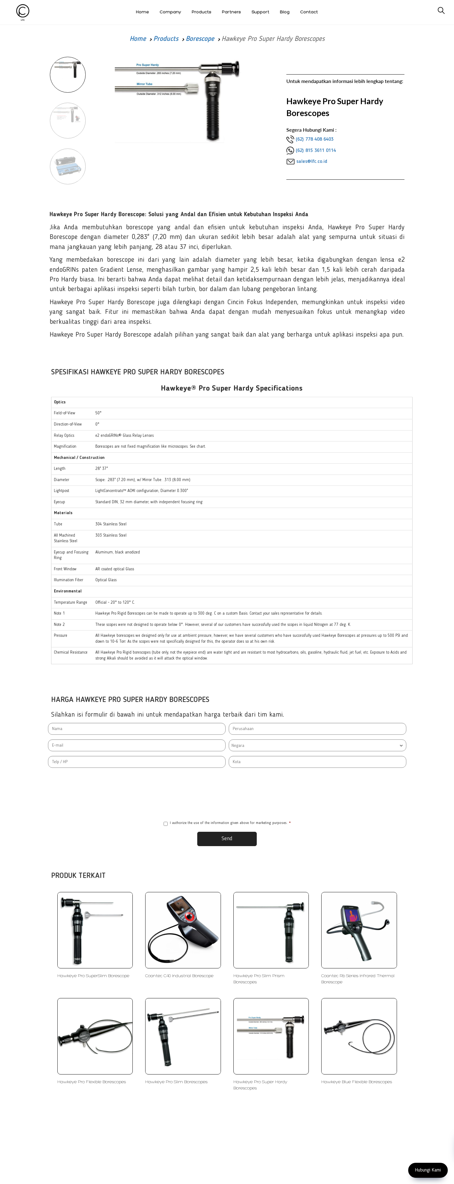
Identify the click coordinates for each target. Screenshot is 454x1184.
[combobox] (317, 745)
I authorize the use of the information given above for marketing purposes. (227, 823)
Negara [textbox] (238, 745)
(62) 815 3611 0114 (316, 150)
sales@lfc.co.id (311, 161)
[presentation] (227, 794)
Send (227, 838)
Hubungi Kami (428, 1170)
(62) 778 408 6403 (314, 139)
